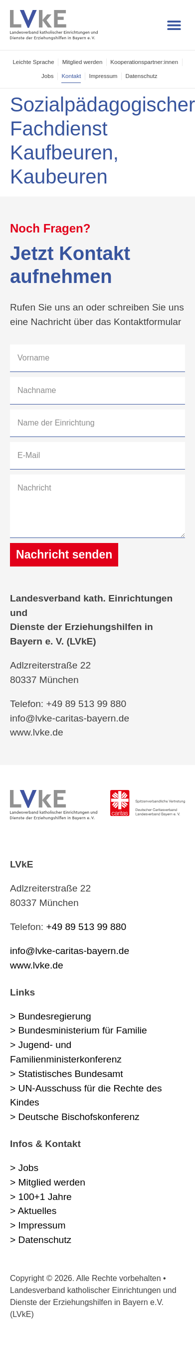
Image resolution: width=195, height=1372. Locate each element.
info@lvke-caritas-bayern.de (69, 951)
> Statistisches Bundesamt (66, 1073)
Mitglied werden (82, 62)
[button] (174, 25)
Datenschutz (141, 76)
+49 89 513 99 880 (86, 927)
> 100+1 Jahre (41, 1197)
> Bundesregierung (50, 1016)
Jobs (47, 76)
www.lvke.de (36, 965)
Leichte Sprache (33, 62)
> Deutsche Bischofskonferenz (75, 1117)
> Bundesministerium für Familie (78, 1030)
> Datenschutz (40, 1239)
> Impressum (37, 1225)
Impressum (103, 76)
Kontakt (71, 76)
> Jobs (24, 1167)
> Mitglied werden (47, 1182)
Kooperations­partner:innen (144, 62)
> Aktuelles (33, 1211)
